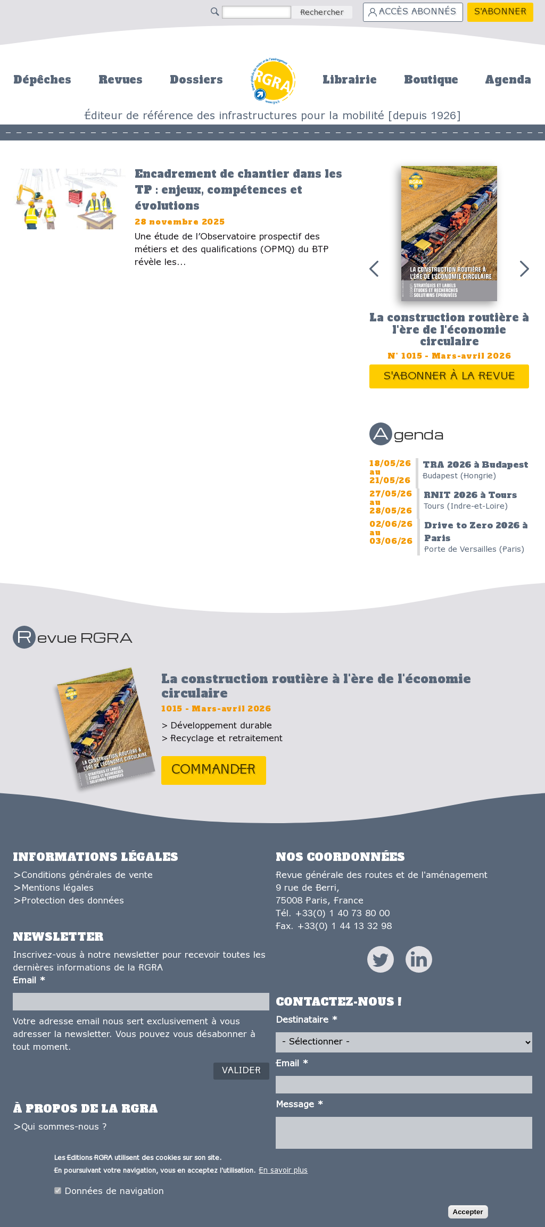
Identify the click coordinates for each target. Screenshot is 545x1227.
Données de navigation (114, 1192)
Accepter (468, 1212)
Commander (213, 770)
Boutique (431, 79)
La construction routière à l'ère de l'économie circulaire (449, 329)
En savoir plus (283, 1171)
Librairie (350, 79)
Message (299, 1105)
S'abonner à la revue (449, 376)
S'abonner (500, 12)
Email (29, 981)
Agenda (508, 79)
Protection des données (72, 901)
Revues (120, 79)
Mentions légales (57, 888)
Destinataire (306, 1020)
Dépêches (42, 79)
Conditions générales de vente (87, 876)
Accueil (273, 79)
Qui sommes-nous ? (63, 1127)
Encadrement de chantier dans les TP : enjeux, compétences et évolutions (238, 190)
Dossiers (196, 79)
